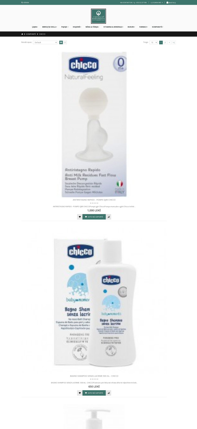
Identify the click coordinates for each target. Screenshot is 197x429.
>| (174, 42)
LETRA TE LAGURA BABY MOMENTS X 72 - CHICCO (118, 249)
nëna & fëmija (92, 27)
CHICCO (42, 34)
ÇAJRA (34, 27)
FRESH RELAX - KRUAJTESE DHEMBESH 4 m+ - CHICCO (157, 170)
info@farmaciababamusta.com (116, 396)
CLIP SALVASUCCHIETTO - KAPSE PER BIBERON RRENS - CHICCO (40, 170)
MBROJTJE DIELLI (49, 27)
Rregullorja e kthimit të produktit (75, 403)
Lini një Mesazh (111, 383)
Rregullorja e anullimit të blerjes (75, 399)
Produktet (26, 397)
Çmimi (64, 380)
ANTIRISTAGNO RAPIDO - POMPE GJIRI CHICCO (40, 92)
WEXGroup (168, 423)
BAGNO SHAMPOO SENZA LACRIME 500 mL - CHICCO (79, 92)
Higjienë (76, 27)
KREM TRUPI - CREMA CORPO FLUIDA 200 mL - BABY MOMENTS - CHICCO (79, 250)
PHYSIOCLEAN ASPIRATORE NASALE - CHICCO (118, 327)
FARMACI (143, 27)
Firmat (24, 383)
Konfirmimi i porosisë (70, 385)
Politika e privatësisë (31, 393)
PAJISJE (64, 27)
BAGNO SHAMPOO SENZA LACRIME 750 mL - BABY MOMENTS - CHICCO (118, 92)
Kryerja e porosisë (30, 406)
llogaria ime (157, 2)
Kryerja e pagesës (69, 390)
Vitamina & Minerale (112, 27)
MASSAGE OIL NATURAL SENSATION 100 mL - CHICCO (157, 249)
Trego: (145, 42)
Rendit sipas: (26, 42)
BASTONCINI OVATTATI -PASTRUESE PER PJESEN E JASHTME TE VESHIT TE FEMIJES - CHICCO (157, 93)
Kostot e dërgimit (29, 388)
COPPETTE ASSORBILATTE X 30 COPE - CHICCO (79, 170)
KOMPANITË (157, 27)
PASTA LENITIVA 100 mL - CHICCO (39, 326)
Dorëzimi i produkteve (71, 394)
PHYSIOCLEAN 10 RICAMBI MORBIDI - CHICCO (79, 327)
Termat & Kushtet (29, 402)
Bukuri (131, 27)
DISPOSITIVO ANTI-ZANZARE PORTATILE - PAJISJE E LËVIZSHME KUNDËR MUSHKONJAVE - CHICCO (118, 172)
